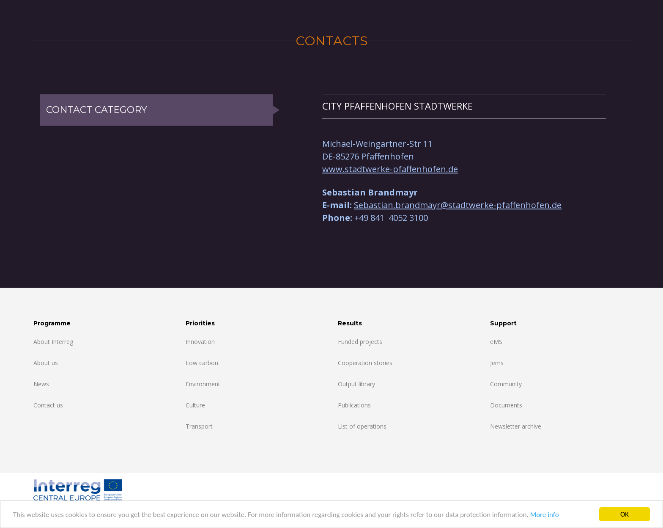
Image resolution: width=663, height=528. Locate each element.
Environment (203, 384)
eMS (496, 342)
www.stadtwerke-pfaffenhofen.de (390, 169)
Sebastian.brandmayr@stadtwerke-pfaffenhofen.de (458, 205)
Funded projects (360, 342)
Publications (354, 405)
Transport (199, 426)
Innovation (200, 342)
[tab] (464, 106)
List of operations (362, 426)
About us (45, 363)
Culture (195, 405)
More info (544, 514)
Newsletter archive (515, 426)
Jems (497, 363)
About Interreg (53, 342)
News (41, 384)
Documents (506, 405)
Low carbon (202, 363)
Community (506, 384)
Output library (356, 384)
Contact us (48, 405)
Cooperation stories (365, 363)
